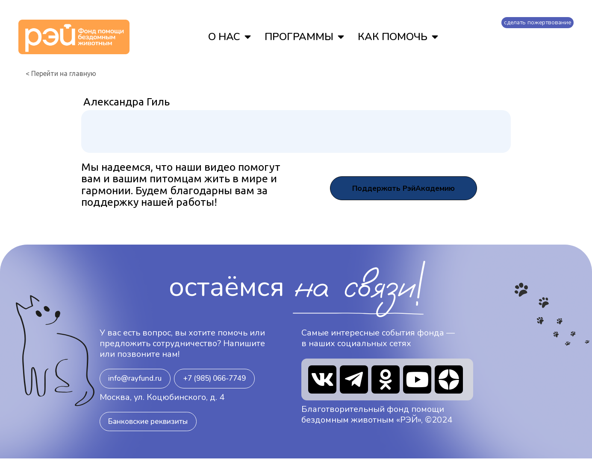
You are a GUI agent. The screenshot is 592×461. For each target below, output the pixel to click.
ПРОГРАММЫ (303, 36)
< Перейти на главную (61, 73)
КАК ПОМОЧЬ (396, 36)
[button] (137, 379)
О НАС (228, 36)
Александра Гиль (126, 102)
